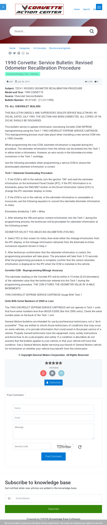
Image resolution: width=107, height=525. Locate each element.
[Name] (53, 408)
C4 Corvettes (39, 48)
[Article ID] (8, 82)
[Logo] (39, 9)
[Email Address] (53, 498)
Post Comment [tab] (15, 395)
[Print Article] (52, 373)
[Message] (53, 431)
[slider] (53, 363)
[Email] (53, 417)
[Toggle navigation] (99, 7)
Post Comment (53, 456)
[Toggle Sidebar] (3, 7)
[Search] (92, 31)
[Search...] (53, 31)
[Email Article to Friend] (61, 373)
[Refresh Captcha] (79, 447)
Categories (24, 48)
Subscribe (53, 382)
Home (12, 48)
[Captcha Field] (32, 446)
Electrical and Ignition (60, 48)
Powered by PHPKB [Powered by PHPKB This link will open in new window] (37, 519)
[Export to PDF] (43, 373)
